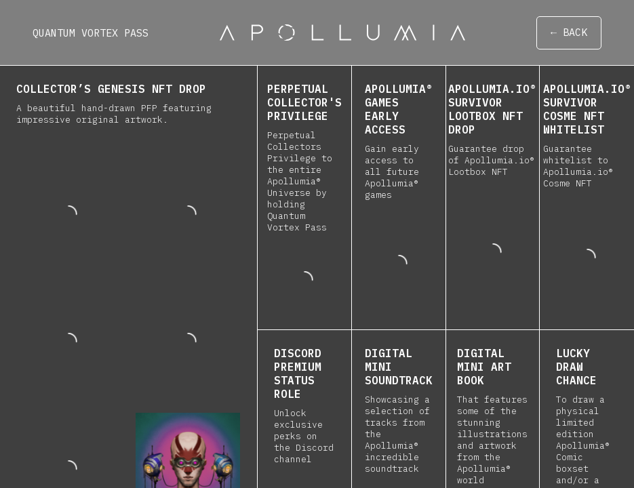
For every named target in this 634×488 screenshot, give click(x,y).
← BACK (569, 32)
